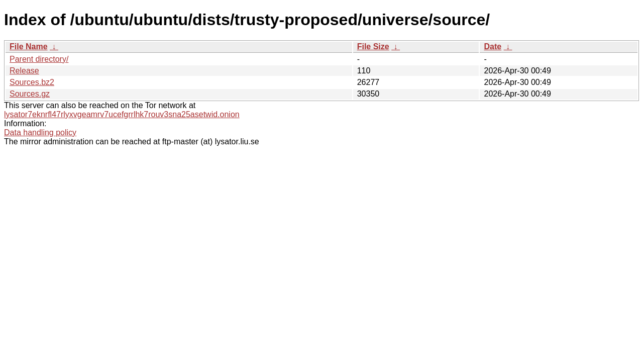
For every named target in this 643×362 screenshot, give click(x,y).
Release (24, 70)
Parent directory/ (39, 59)
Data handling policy (40, 132)
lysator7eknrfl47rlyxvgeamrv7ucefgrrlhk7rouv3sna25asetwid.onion (122, 114)
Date (492, 46)
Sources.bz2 (32, 82)
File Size (373, 46)
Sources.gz (30, 93)
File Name (29, 46)
